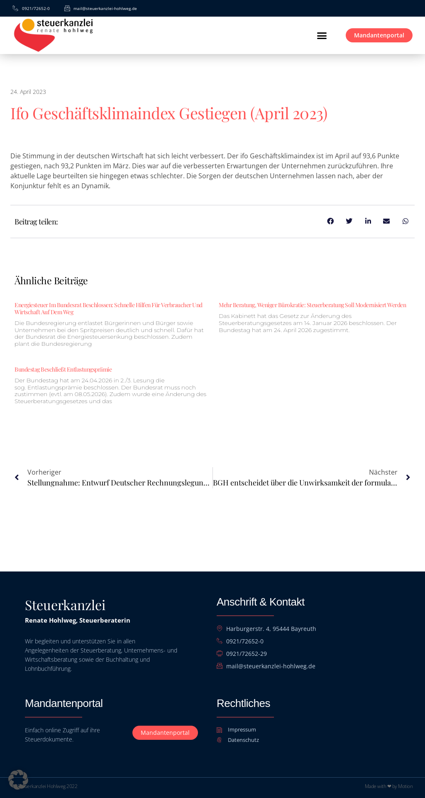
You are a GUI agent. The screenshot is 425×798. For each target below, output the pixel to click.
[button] (322, 35)
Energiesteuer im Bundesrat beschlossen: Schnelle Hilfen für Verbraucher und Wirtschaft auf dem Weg (109, 308)
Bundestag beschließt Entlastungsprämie (63, 369)
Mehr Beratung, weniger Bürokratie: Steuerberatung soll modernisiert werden (312, 305)
